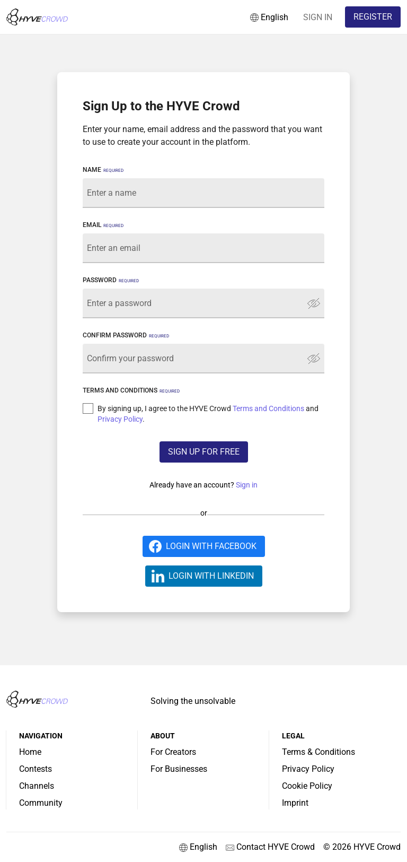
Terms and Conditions (268, 408)
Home (30, 752)
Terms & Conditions (318, 752)
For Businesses (179, 769)
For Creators (173, 752)
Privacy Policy (120, 419)
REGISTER (372, 17)
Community (41, 803)
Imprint (295, 803)
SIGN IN (317, 17)
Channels (36, 786)
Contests (35, 769)
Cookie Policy (307, 786)
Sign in (247, 485)
